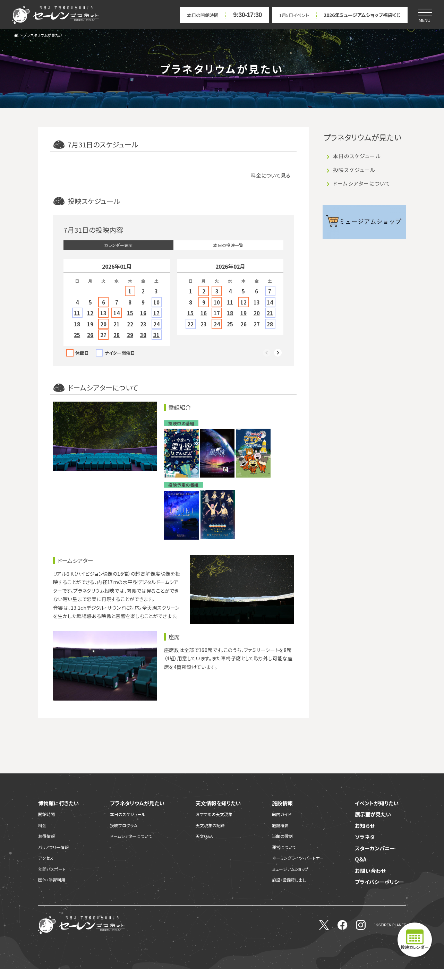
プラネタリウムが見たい (42, 35)
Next (278, 353)
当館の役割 (282, 836)
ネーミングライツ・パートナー (298, 858)
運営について (284, 847)
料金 (42, 825)
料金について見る (270, 175)
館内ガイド (281, 814)
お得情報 (46, 836)
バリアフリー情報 (53, 847)
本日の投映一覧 (228, 245)
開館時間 (46, 814)
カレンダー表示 (118, 245)
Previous (267, 353)
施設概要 (280, 825)
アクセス (45, 858)
